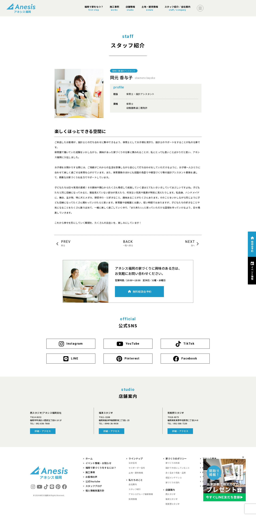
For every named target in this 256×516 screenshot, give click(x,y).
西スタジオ (171, 494)
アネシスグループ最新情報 (141, 494)
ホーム (89, 458)
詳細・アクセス (43, 431)
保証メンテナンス (174, 477)
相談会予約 (252, 246)
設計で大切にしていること (178, 467)
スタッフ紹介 (135, 489)
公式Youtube (93, 481)
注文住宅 (133, 462)
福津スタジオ (172, 499)
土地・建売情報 (136, 472)
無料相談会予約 (142, 291)
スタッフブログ (94, 486)
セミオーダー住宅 (137, 467)
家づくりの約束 (173, 462)
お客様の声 (91, 476)
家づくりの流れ (173, 482)
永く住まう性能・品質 (176, 472)
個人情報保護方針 (95, 490)
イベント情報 (252, 273)
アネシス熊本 (209, 458)
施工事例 (90, 472)
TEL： (40, 423)
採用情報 (133, 499)
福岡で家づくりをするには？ (101, 467)
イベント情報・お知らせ (98, 463)
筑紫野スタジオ (173, 503)
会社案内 (133, 484)
